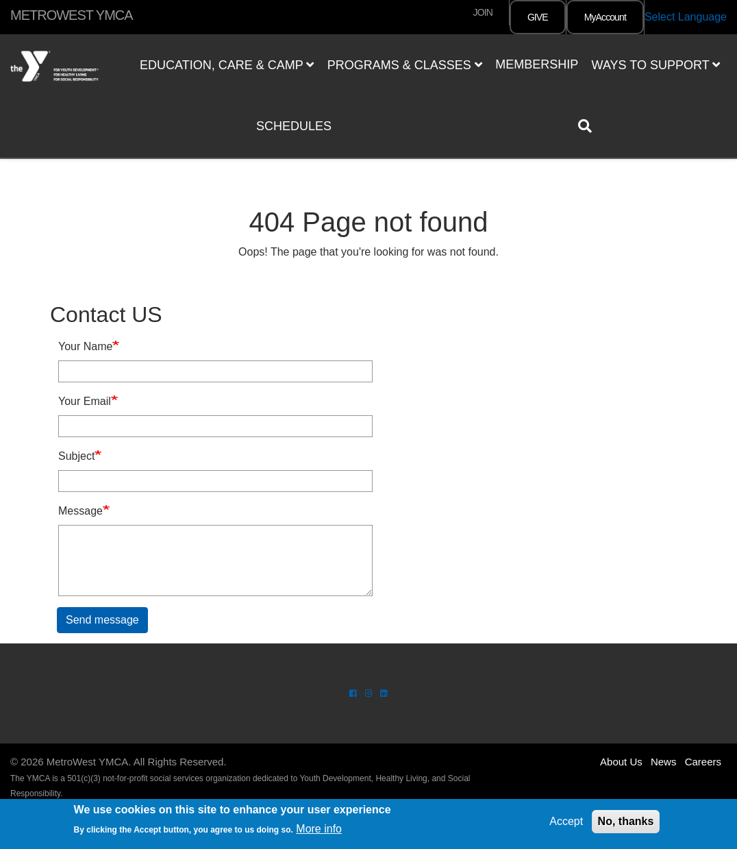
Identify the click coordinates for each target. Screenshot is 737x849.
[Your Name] (215, 371)
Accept (566, 821)
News (664, 761)
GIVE (537, 17)
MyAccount (605, 17)
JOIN (482, 12)
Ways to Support (656, 65)
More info (319, 829)
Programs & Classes (404, 65)
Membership (536, 64)
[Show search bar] (590, 126)
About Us (621, 761)
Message (80, 511)
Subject (76, 456)
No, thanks (626, 821)
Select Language (686, 17)
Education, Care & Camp (227, 65)
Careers (703, 761)
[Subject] (215, 481)
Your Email (84, 401)
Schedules (294, 126)
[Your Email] (215, 426)
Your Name (85, 346)
